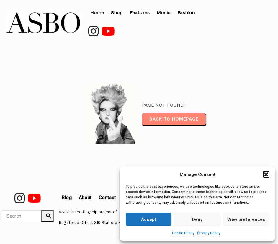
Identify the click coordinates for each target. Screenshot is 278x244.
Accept (148, 219)
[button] (266, 174)
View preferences (246, 219)
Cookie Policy (183, 233)
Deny (197, 219)
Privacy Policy (208, 233)
